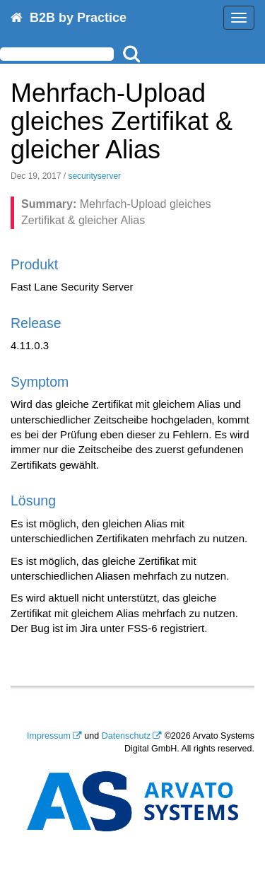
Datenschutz (126, 736)
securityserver (94, 176)
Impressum (49, 736)
